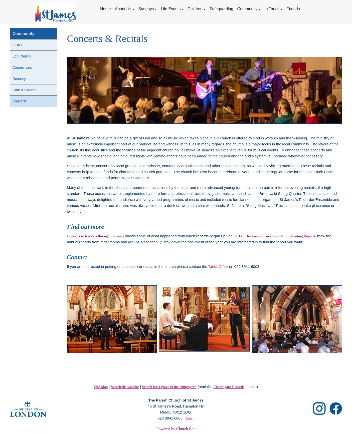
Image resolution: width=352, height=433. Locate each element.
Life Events (170, 9)
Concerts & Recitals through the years (95, 236)
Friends (293, 9)
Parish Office (218, 267)
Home (105, 9)
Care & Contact (24, 90)
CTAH (17, 45)
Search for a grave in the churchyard (169, 387)
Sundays (146, 9)
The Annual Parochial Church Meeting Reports (280, 236)
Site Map (101, 387)
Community (247, 9)
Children (194, 9)
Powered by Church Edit (176, 429)
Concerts (19, 101)
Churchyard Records (228, 387)
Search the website (125, 387)
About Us (123, 9)
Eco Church (21, 56)
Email (189, 418)
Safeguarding (221, 9)
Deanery (19, 79)
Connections (22, 67)
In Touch (271, 9)
